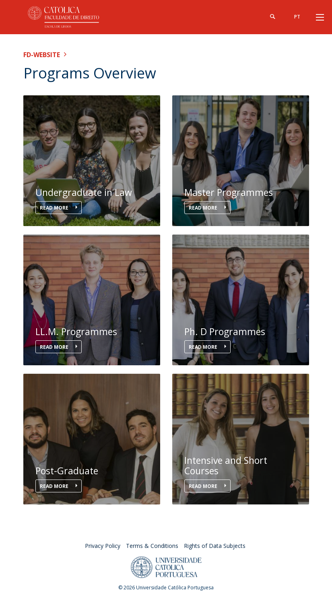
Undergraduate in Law (83, 192)
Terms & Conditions (152, 546)
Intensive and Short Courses (225, 465)
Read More (55, 207)
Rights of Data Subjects (214, 546)
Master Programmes (228, 192)
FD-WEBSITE (41, 54)
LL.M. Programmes (76, 332)
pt (297, 16)
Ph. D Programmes (224, 332)
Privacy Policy (102, 546)
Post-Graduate (66, 471)
